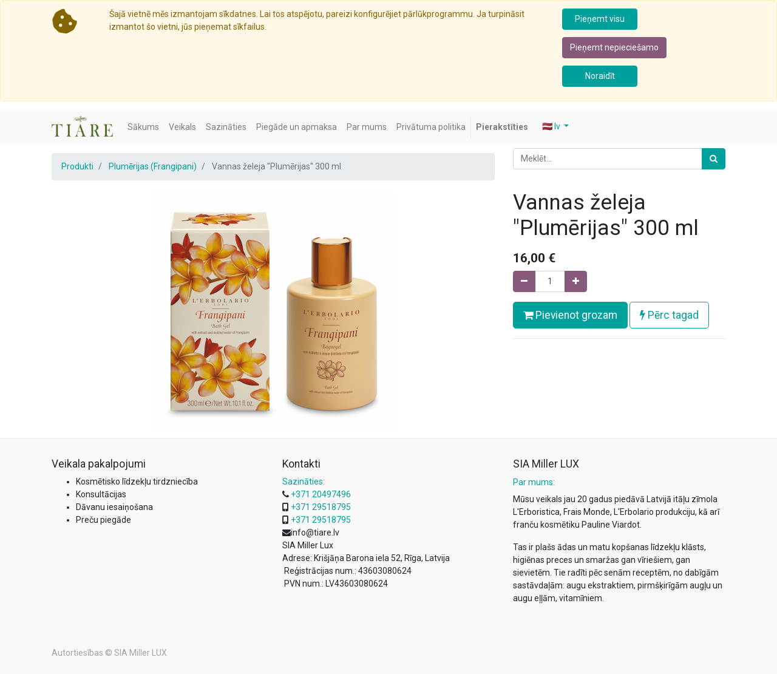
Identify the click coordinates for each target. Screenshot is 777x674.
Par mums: (534, 482)
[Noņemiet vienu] (524, 281)
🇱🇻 (552, 126)
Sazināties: (303, 481)
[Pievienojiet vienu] (576, 281)
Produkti (77, 166)
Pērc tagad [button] (669, 315)
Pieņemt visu (600, 19)
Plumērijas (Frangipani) (153, 166)
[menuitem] (143, 127)
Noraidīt (600, 76)
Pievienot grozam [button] (570, 315)
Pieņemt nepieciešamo (614, 47)
